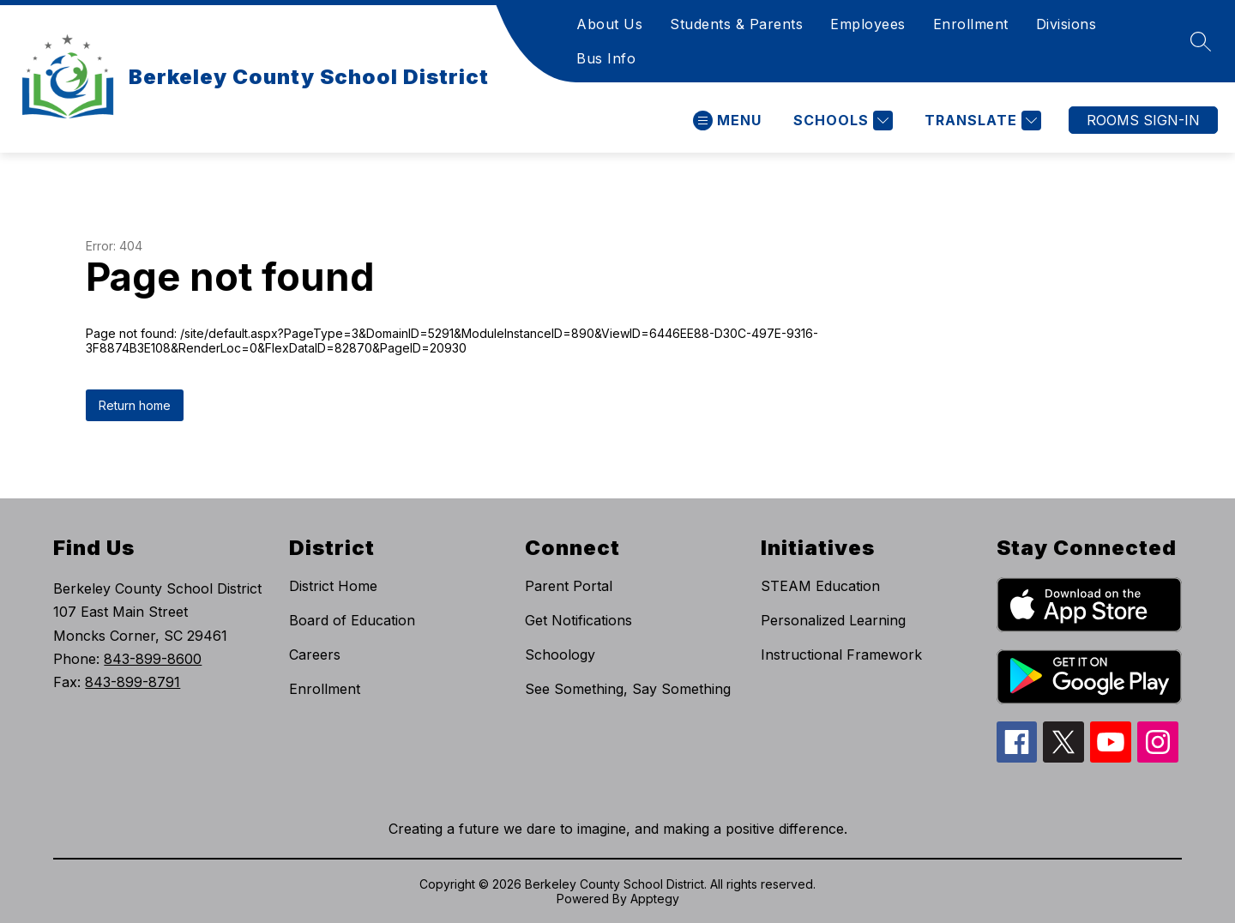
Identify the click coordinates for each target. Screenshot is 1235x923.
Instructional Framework (841, 654)
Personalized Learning (833, 620)
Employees (868, 24)
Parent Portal (568, 585)
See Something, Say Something (628, 688)
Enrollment (971, 24)
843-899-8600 (153, 658)
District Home (333, 585)
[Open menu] (727, 120)
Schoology (560, 654)
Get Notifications (578, 620)
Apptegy (654, 898)
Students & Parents (736, 24)
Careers (314, 654)
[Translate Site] (980, 120)
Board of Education (352, 620)
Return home (135, 405)
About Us (609, 24)
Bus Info (606, 58)
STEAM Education (820, 585)
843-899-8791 (132, 682)
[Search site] (1200, 41)
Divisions (1066, 24)
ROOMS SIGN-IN (1143, 120)
